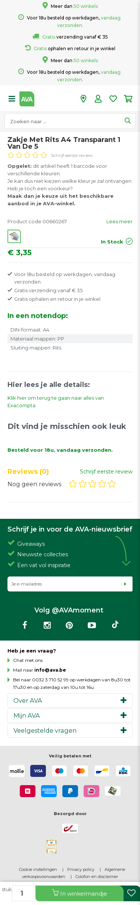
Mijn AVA (26, 715)
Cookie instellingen (38, 869)
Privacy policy (80, 869)
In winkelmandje (79, 893)
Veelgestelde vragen (45, 730)
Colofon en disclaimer (96, 876)
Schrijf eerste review (72, 155)
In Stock (112, 242)
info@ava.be (50, 670)
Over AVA (27, 700)
